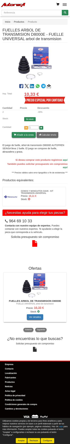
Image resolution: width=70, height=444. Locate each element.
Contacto (9, 369)
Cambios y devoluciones (16, 409)
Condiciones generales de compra (21, 404)
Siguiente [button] (41, 329)
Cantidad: (7, 127)
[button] (49, 86)
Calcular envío (47, 135)
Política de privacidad (15, 395)
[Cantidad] (34, 127)
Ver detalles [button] (35, 317)
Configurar (47, 440)
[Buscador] (32, 12)
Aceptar (21, 440)
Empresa (9, 364)
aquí (65, 160)
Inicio (7, 21)
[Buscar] (65, 12)
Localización (11, 373)
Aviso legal (10, 391)
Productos (19, 21)
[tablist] (35, 302)
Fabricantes (10, 377)
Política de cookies (14, 400)
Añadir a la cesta (24, 135)
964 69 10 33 (20, 221)
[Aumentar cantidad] (41, 128)
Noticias (9, 386)
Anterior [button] (28, 329)
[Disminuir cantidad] (26, 128)
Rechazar (34, 440)
